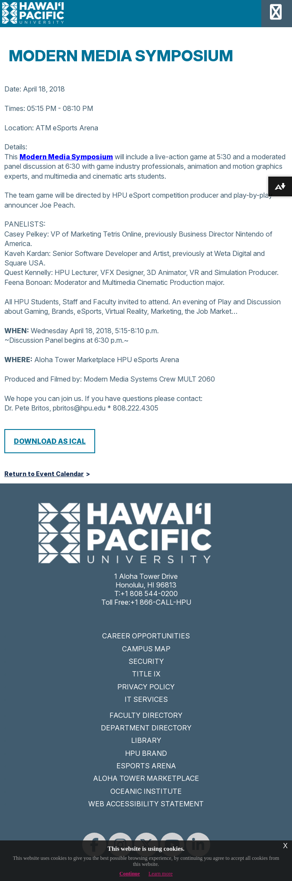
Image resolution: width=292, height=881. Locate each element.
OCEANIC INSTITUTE (146, 791)
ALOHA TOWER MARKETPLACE (146, 778)
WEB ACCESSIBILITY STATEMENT (146, 803)
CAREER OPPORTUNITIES (146, 636)
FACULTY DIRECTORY (146, 715)
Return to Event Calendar (44, 474)
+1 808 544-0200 (149, 593)
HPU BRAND (146, 753)
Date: (12, 89)
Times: (14, 108)
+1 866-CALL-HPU (160, 602)
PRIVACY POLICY (146, 686)
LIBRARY (146, 740)
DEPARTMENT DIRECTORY (146, 727)
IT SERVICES (146, 699)
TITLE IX (146, 673)
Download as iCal (50, 441)
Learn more (160, 874)
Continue (129, 874)
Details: (15, 146)
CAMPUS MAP (146, 648)
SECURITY (146, 661)
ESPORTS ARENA (146, 765)
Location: (19, 127)
